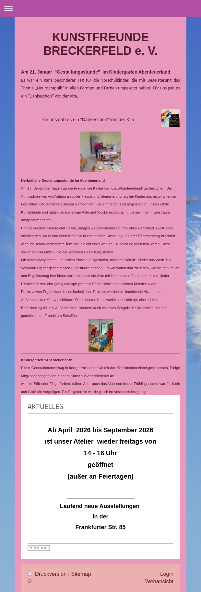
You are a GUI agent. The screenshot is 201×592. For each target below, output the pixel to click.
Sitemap (81, 574)
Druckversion (48, 574)
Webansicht (159, 581)
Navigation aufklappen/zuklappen (100, 9)
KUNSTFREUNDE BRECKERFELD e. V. (100, 43)
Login (166, 574)
